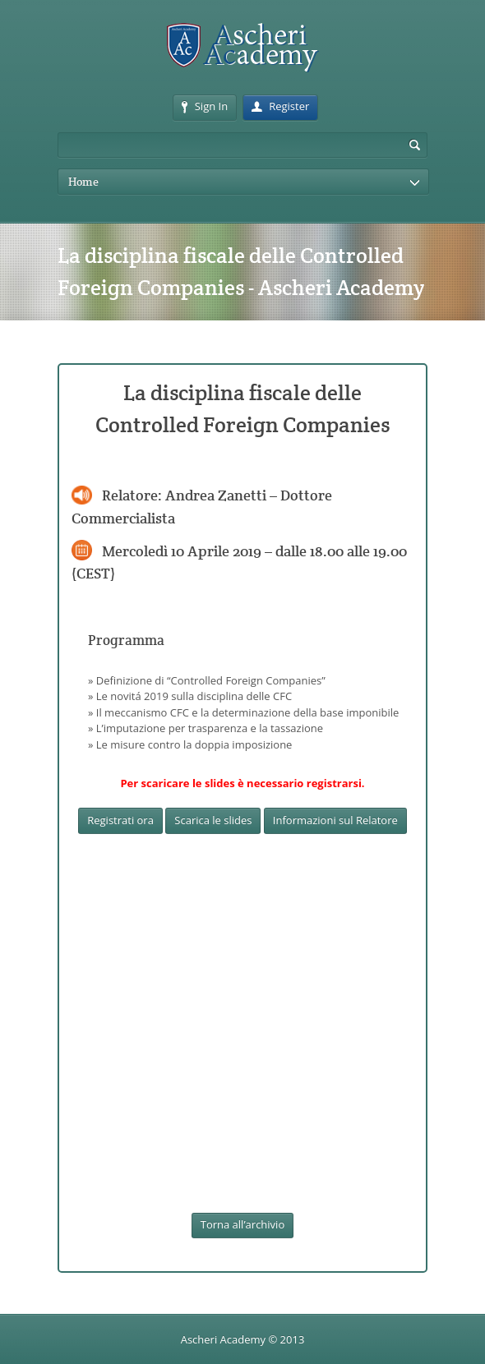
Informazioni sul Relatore (335, 820)
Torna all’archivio (242, 1224)
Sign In (205, 106)
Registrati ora (120, 820)
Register (280, 106)
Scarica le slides (213, 820)
